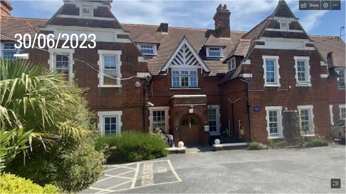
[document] (173, 97)
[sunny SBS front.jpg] (173, 97)
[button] (310, 5)
